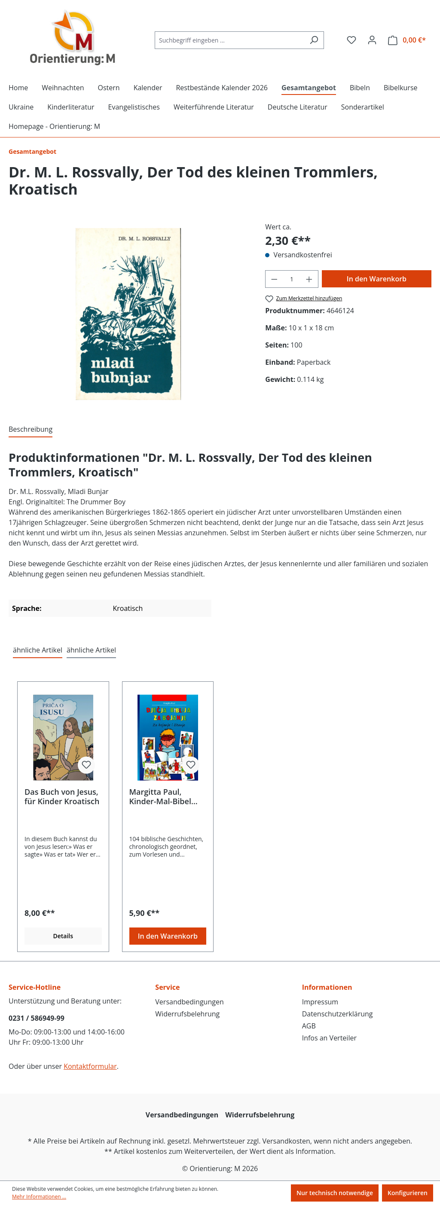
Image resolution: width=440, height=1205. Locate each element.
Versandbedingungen (189, 1002)
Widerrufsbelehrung (187, 1014)
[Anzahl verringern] (274, 279)
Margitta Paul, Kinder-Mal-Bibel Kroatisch (160, 796)
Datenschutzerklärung (337, 1014)
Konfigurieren (408, 1193)
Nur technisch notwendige (334, 1193)
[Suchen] (314, 40)
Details (63, 936)
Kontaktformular (90, 1066)
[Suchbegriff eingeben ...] (229, 40)
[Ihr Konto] (372, 40)
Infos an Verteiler (329, 1038)
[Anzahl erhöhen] (309, 279)
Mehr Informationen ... (39, 1196)
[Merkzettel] (351, 40)
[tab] (30, 429)
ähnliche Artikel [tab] (37, 650)
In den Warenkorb (376, 279)
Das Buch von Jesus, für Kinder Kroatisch (61, 796)
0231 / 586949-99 (36, 1018)
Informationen (327, 987)
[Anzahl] (292, 279)
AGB (309, 1026)
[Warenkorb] (406, 40)
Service (167, 987)
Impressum (320, 1002)
